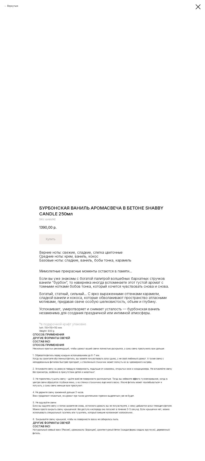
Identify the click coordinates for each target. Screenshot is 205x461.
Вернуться (12, 6)
